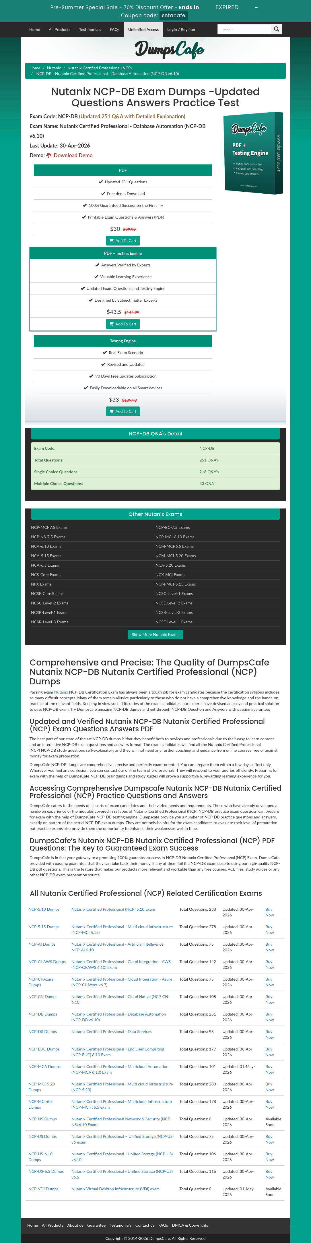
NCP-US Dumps (42, 1136)
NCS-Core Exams (46, 574)
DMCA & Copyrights (190, 1225)
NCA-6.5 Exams (45, 565)
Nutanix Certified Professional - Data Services (111, 1031)
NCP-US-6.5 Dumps (46, 1171)
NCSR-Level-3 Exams (49, 621)
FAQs (115, 29)
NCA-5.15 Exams (46, 555)
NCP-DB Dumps (42, 1014)
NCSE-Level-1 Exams (174, 621)
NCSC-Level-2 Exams (49, 602)
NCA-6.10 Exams (46, 546)
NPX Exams (41, 584)
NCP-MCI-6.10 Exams (175, 536)
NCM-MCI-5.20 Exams (176, 555)
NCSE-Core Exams (47, 593)
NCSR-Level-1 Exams (49, 612)
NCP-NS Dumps (42, 1118)
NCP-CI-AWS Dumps (47, 961)
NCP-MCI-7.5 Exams (49, 527)
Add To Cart (123, 240)
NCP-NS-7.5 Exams (48, 536)
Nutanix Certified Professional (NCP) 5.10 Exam (113, 909)
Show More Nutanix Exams (155, 634)
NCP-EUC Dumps (43, 1048)
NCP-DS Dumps (42, 1031)
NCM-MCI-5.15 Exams (176, 584)
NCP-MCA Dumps (44, 1066)
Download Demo (69, 155)
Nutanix (54, 67)
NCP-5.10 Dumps (43, 909)
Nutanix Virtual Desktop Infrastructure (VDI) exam (115, 1188)
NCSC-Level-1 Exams (174, 593)
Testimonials (90, 29)
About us (75, 1225)
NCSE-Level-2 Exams (174, 602)
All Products (60, 29)
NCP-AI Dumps (41, 944)
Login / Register (181, 29)
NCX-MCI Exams (170, 574)
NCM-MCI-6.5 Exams (174, 546)
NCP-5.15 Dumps (43, 926)
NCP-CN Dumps (42, 996)
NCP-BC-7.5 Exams (173, 527)
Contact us (144, 1225)
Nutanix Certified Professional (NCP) (100, 67)
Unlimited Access (143, 29)
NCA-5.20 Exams (171, 565)
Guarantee (96, 1225)
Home (34, 29)
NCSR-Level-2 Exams (174, 612)
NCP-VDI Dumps (43, 1188)
